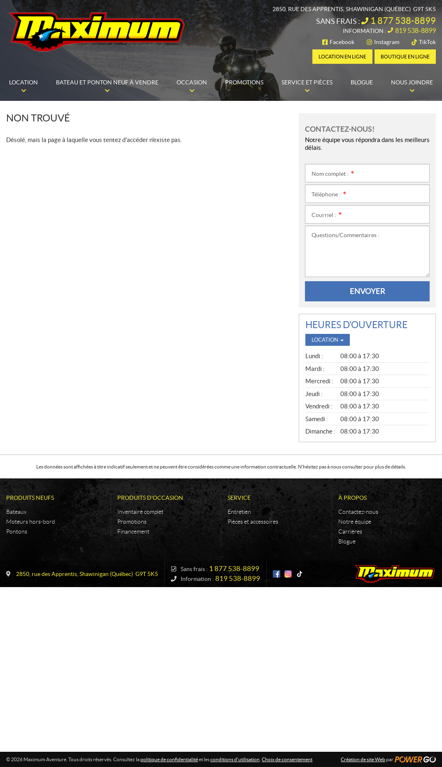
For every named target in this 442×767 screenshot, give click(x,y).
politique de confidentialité (169, 759)
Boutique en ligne (405, 56)
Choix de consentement (287, 759)
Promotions (132, 521)
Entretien (239, 511)
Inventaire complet (140, 511)
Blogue (347, 541)
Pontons (16, 531)
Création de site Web (363, 759)
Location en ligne (342, 56)
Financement (133, 531)
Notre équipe (354, 521)
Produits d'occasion (150, 497)
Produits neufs (30, 497)
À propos (352, 497)
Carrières (350, 531)
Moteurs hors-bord (30, 521)
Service (239, 497)
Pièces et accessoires (253, 521)
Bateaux (16, 511)
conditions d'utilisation (235, 759)
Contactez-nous (358, 511)
